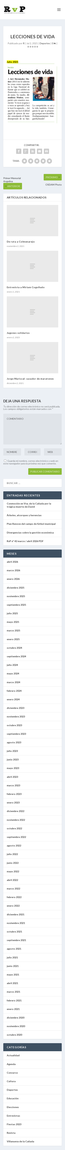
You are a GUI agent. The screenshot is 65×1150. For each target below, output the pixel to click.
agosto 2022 (14, 845)
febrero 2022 (14, 897)
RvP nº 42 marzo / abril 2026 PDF (25, 541)
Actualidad (13, 1055)
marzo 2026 (13, 570)
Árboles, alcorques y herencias (24, 515)
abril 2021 (12, 983)
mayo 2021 (13, 974)
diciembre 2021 (15, 914)
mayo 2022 (13, 871)
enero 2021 (13, 1008)
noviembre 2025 (16, 596)
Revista (11, 1132)
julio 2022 (12, 854)
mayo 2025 (13, 621)
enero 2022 (13, 905)
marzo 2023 (13, 785)
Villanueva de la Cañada (20, 1141)
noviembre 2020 (16, 1026)
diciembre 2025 (15, 587)
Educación (13, 1098)
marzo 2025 (13, 630)
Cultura (11, 1081)
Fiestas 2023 (14, 1124)
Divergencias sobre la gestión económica (30, 532)
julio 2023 (12, 750)
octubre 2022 (14, 828)
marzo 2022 (13, 888)
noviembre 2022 (16, 819)
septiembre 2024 (16, 656)
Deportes (45, 43)
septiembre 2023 (16, 733)
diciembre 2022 (15, 811)
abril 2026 (12, 561)
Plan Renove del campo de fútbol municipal (31, 523)
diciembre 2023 (15, 707)
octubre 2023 (14, 725)
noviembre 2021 (16, 922)
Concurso (12, 1072)
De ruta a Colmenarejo (21, 241)
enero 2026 (13, 578)
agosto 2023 (14, 742)
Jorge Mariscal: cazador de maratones (30, 378)
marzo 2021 (13, 991)
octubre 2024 (14, 647)
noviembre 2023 (16, 716)
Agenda (11, 1064)
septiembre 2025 (16, 604)
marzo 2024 (13, 682)
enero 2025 (13, 639)
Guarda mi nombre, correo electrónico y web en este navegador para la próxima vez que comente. (30, 462)
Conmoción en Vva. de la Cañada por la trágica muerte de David (29, 505)
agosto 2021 (14, 948)
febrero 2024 (14, 690)
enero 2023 (13, 802)
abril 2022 (12, 879)
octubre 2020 (14, 1034)
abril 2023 (12, 776)
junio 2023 (13, 759)
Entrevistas (13, 1115)
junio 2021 (13, 965)
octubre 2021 (14, 931)
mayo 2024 (13, 673)
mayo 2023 (13, 768)
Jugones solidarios (18, 332)
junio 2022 (13, 862)
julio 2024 (12, 664)
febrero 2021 (14, 1000)
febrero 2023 (14, 793)
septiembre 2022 (16, 836)
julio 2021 (12, 957)
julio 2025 (12, 613)
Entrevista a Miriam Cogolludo (26, 287)
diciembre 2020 (15, 1017)
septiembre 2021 (16, 940)
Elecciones (13, 1107)
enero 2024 (13, 699)
